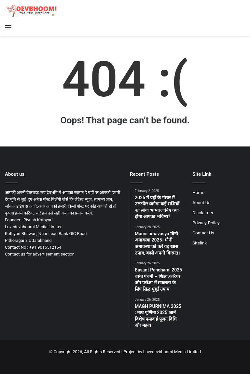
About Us (201, 202)
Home (198, 192)
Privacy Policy (206, 222)
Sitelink (199, 242)
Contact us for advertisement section (40, 254)
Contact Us (203, 232)
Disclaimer (202, 212)
